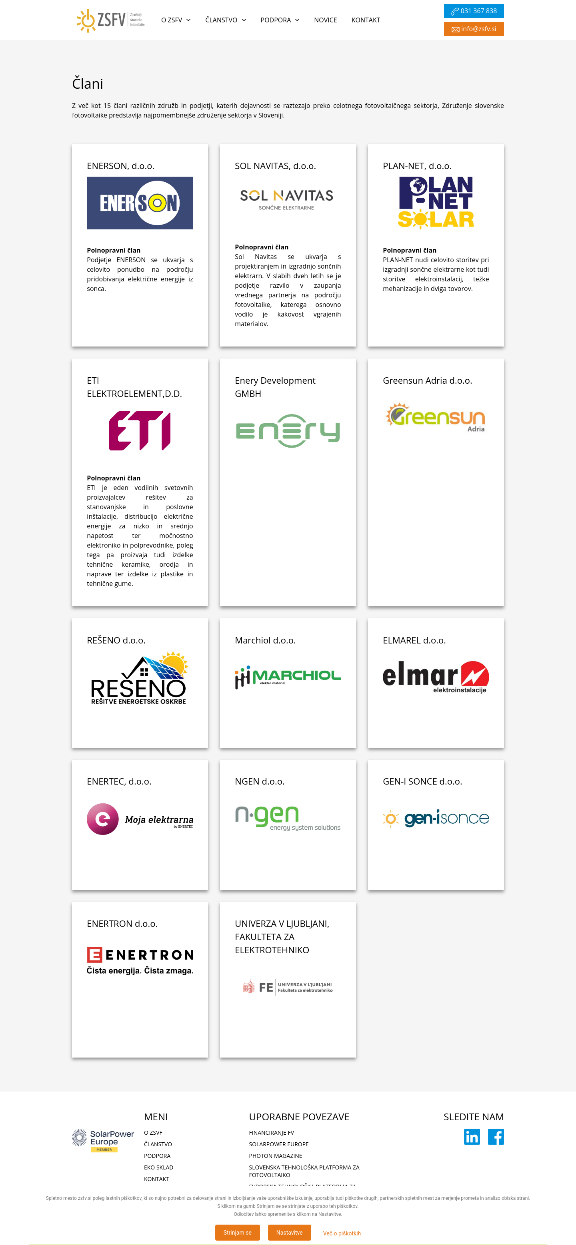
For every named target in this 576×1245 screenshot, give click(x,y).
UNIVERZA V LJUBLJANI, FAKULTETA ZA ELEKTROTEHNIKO (282, 936)
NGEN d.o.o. (259, 781)
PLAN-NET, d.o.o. (417, 165)
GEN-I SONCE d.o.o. (422, 781)
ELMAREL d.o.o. (414, 640)
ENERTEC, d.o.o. (119, 781)
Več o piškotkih (342, 1233)
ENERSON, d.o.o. (120, 165)
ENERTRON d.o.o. (122, 923)
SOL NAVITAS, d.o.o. (275, 165)
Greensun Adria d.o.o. (427, 380)
